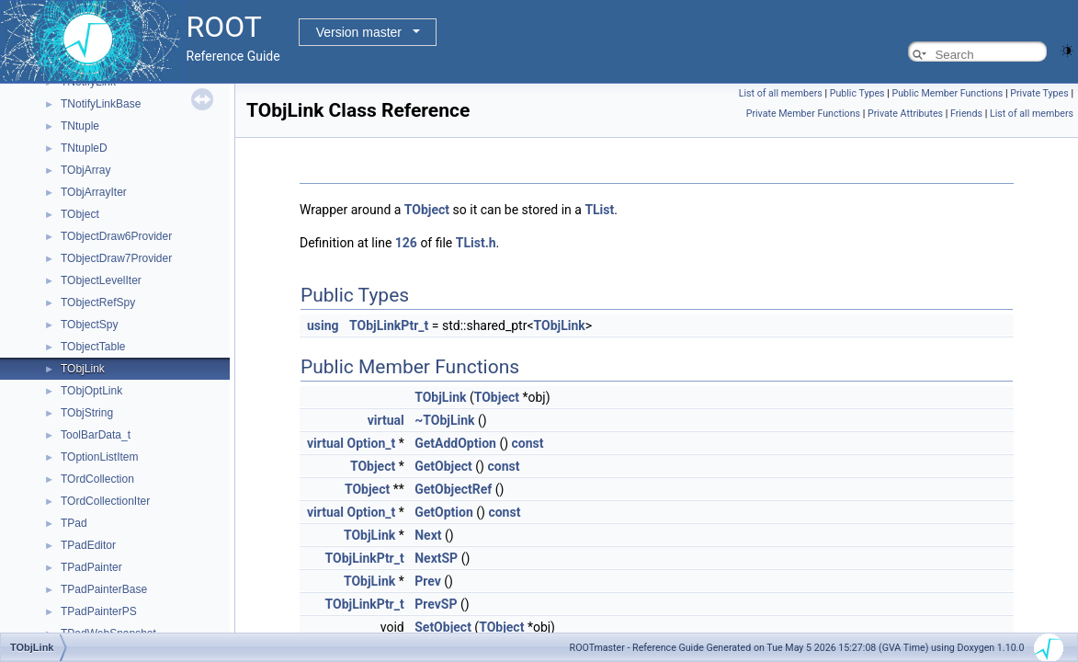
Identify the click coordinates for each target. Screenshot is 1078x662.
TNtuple (80, 126)
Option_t (371, 443)
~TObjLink (444, 420)
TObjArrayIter (94, 192)
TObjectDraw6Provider (116, 236)
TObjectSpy (89, 324)
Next (427, 535)
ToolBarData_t (95, 434)
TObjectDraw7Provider (116, 258)
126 (406, 242)
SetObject (442, 627)
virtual (386, 420)
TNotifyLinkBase (101, 103)
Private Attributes (905, 114)
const (528, 443)
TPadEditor (88, 545)
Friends (966, 114)
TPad (74, 523)
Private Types (1039, 93)
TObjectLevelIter (101, 280)
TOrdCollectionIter (105, 501)
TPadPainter (91, 567)
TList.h (476, 242)
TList (599, 209)
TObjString (87, 412)
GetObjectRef (453, 489)
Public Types (857, 93)
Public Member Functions (947, 93)
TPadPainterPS (99, 611)
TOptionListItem (99, 457)
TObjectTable (93, 346)
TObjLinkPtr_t (388, 325)
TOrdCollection (97, 479)
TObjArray (85, 170)
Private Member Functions (803, 114)
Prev (427, 581)
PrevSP (435, 604)
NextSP (436, 558)
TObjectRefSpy (98, 302)
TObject (80, 214)
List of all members (781, 93)
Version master (359, 32)
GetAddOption (455, 443)
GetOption (443, 512)
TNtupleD (84, 148)
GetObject (443, 466)
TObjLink (83, 368)
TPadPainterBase (104, 589)
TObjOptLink (91, 390)
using (323, 325)
